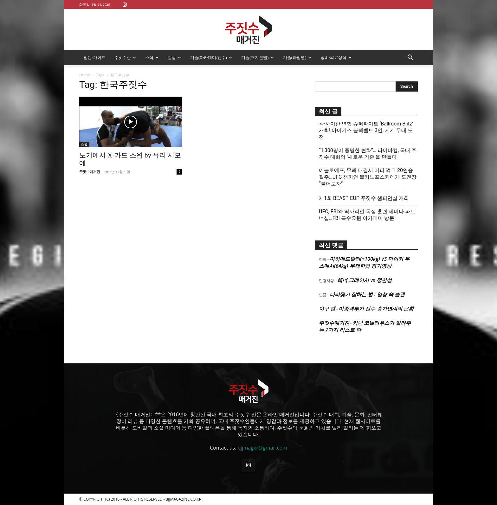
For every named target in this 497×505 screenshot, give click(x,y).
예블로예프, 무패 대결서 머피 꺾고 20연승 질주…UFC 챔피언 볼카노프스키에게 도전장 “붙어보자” (367, 177)
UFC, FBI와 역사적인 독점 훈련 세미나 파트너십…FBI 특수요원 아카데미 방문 (367, 214)
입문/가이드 (95, 57)
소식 (151, 57)
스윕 (84, 144)
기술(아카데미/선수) (211, 57)
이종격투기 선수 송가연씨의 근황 (376, 308)
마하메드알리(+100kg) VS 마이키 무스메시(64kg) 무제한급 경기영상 (364, 262)
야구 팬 (327, 308)
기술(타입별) (297, 57)
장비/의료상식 (336, 57)
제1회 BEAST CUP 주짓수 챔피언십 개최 (364, 198)
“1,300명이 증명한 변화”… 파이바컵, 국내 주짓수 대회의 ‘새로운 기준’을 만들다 (367, 153)
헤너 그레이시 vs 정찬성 (364, 280)
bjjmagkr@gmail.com (262, 447)
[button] (410, 57)
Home (84, 75)
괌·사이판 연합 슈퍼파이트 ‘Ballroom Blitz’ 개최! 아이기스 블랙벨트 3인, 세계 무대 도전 (366, 130)
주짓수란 (125, 57)
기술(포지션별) (257, 57)
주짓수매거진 (89, 172)
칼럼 (174, 57)
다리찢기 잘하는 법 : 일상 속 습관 (367, 294)
